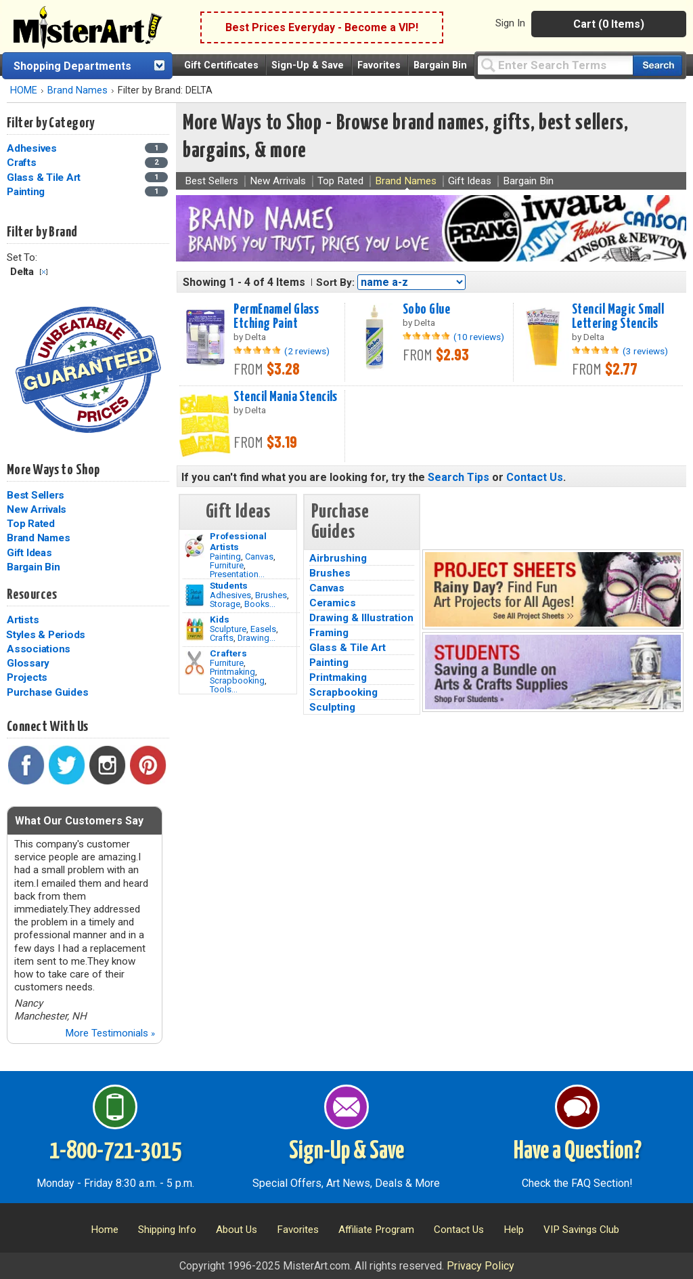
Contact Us (534, 477)
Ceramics (332, 603)
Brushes (271, 595)
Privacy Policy (480, 1265)
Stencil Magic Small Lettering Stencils (618, 317)
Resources (32, 595)
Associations (38, 649)
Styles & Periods (45, 635)
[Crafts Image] (194, 629)
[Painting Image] (194, 546)
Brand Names (77, 90)
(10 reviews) (478, 336)
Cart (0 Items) (608, 24)
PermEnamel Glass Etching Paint (276, 317)
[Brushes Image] (194, 595)
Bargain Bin (440, 65)
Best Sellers (35, 495)
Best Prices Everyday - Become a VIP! (321, 27)
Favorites (379, 65)
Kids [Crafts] (219, 619)
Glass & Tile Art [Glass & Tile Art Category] (45, 177)
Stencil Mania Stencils (285, 397)
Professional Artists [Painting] (238, 541)
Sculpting (332, 707)
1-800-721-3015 (115, 1151)
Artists (23, 620)
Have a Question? (578, 1151)
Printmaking (232, 672)
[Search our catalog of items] (657, 65)
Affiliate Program (376, 1229)
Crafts (221, 638)
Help (514, 1229)
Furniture (227, 565)
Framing (329, 633)
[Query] (555, 65)
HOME (23, 90)
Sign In (510, 23)
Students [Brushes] (229, 585)
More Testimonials (110, 1033)
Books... (259, 604)
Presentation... (237, 574)
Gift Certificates (221, 65)
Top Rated (31, 524)
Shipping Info (167, 1229)
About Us (236, 1229)
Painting (225, 556)
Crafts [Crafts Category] (23, 162)
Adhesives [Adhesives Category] (33, 148)
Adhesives (230, 595)
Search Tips (458, 477)
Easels (263, 629)
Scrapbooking (237, 680)
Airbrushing (338, 558)
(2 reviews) (307, 350)
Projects (27, 677)
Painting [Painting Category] (27, 192)
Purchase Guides (47, 692)
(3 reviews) (645, 350)
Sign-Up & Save (307, 65)
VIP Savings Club (581, 1229)
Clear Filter (43, 272)
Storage (225, 604)
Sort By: (335, 282)
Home (104, 1229)
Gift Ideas (29, 553)
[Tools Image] (194, 663)
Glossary (28, 663)
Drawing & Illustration (361, 618)
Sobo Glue (426, 309)
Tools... (224, 689)
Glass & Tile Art (347, 648)
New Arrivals (36, 509)
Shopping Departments (72, 66)
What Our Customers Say (79, 820)
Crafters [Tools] (228, 653)
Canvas (259, 556)
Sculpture (228, 629)
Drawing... (256, 638)
